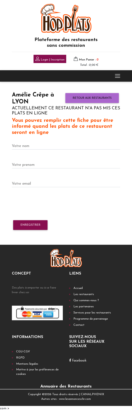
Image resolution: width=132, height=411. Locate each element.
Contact (78, 325)
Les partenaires (83, 306)
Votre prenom (23, 165)
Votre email (21, 184)
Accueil (78, 288)
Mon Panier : (88, 59)
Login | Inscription (50, 59)
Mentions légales (27, 364)
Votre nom (20, 146)
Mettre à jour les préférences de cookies (37, 372)
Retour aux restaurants (92, 98)
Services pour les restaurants (92, 312)
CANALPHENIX (92, 394)
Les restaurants (83, 294)
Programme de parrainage (90, 318)
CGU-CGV (23, 351)
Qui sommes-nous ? (86, 300)
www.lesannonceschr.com (75, 399)
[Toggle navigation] (117, 76)
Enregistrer (30, 225)
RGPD (20, 357)
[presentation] (44, 204)
